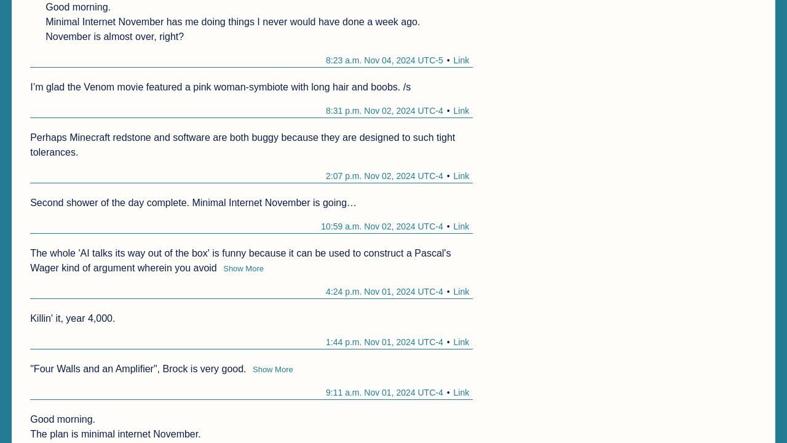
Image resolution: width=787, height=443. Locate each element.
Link (462, 60)
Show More (243, 268)
